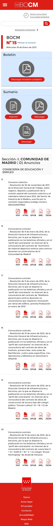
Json (48, 215)
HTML (25, 215)
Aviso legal (26, 501)
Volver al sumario (27, 42)
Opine (26, 497)
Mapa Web (26, 519)
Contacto (26, 510)
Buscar (47, 25)
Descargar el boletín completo (26, 79)
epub (33, 215)
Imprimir (13, 116)
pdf (18, 215)
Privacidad (26, 506)
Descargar (39, 116)
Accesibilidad (26, 515)
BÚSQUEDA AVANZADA (25, 30)
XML (41, 215)
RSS (26, 523)
